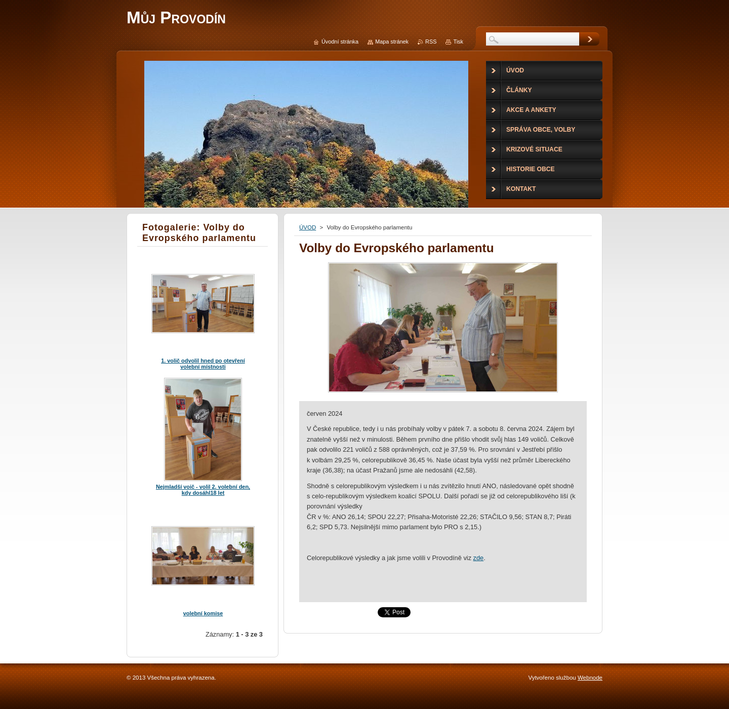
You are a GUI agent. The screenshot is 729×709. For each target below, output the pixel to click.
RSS (430, 41)
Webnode (590, 678)
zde (478, 558)
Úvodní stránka (339, 41)
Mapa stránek (392, 41)
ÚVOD (307, 227)
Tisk (458, 41)
